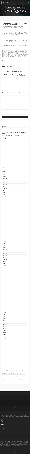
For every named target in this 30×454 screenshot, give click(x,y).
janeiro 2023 (4, 251)
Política (4, 163)
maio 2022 (4, 267)
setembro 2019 (5, 330)
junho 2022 (4, 265)
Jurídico (4, 159)
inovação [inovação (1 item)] (7, 376)
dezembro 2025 (5, 182)
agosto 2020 (4, 308)
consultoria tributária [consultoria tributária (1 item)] (4, 373)
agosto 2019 (4, 332)
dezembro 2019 (5, 324)
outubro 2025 (4, 186)
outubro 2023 (4, 233)
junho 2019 (4, 336)
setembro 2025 (5, 188)
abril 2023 (4, 245)
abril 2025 (4, 198)
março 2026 (4, 176)
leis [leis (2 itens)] (15, 376)
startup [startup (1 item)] (17, 379)
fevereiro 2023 (5, 249)
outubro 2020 (4, 304)
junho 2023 (4, 241)
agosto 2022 (4, 261)
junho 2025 (4, 194)
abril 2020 (4, 316)
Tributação (18, 7)
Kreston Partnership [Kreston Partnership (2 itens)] (11, 376)
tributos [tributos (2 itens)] (7, 381)
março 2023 (4, 247)
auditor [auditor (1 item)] (13, 370)
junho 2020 (4, 312)
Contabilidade (23, 7)
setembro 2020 (5, 306)
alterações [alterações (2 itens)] (3, 370)
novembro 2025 (5, 184)
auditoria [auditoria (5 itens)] (16, 370)
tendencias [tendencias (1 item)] (24, 379)
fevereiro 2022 (5, 273)
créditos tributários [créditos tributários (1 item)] (22, 373)
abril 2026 (4, 174)
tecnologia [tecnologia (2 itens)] (20, 379)
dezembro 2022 (5, 253)
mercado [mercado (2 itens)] (22, 376)
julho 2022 (4, 263)
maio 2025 (4, 196)
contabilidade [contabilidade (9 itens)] (10, 373)
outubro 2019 (4, 328)
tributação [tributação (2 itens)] (3, 381)
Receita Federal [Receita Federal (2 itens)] (4, 379)
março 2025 (4, 200)
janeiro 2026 (4, 180)
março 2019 (4, 342)
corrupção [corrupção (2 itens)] (14, 373)
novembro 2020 (5, 302)
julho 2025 (4, 192)
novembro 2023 (5, 231)
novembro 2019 (5, 326)
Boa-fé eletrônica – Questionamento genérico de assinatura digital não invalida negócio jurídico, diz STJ (15, 138)
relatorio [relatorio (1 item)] (11, 379)
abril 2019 (4, 340)
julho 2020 (4, 310)
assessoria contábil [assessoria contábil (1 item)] (8, 370)
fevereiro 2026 (5, 178)
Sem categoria (10, 7)
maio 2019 (4, 338)
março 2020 (4, 318)
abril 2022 (4, 269)
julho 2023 (4, 239)
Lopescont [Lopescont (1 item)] (18, 376)
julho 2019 (4, 334)
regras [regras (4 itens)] (8, 379)
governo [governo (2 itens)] (3, 376)
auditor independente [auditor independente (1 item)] (21, 370)
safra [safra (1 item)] (14, 379)
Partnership (4, 161)
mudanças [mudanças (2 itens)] (26, 376)
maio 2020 (4, 314)
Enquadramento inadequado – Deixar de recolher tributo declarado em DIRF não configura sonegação (14, 130)
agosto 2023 (4, 237)
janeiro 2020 (4, 322)
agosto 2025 (4, 190)
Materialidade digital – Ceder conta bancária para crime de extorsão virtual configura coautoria (14, 133)
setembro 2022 (5, 259)
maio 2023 (4, 243)
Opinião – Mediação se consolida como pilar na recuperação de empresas (13, 92)
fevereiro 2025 (5, 202)
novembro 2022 (5, 255)
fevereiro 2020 (5, 320)
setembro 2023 (5, 235)
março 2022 (4, 271)
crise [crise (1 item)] (17, 373)
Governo (14, 7)
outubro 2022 (4, 257)
